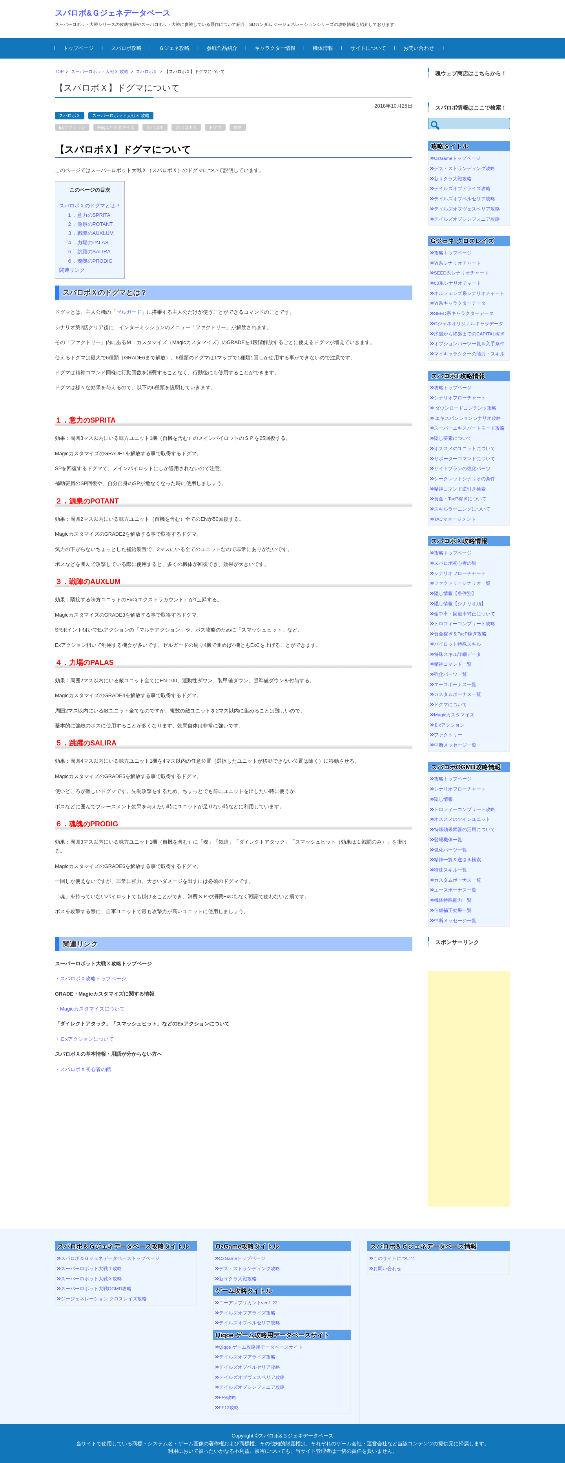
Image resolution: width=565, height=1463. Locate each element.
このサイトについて (394, 1258)
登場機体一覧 (448, 839)
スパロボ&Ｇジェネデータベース (112, 13)
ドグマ (215, 127)
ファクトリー (448, 734)
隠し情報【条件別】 (455, 593)
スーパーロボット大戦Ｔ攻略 (91, 1268)
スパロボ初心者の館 (455, 563)
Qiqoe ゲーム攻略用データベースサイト (261, 1346)
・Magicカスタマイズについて (90, 1009)
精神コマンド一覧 (453, 663)
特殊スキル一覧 (450, 869)
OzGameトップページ (457, 158)
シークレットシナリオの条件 (464, 478)
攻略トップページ (453, 252)
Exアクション (72, 127)
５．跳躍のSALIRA (89, 252)
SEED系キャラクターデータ (464, 313)
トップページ (79, 48)
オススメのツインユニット (462, 819)
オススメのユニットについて (464, 448)
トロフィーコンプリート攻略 (464, 623)
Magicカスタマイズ (116, 127)
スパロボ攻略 (126, 48)
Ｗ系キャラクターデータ (460, 303)
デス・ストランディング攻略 (464, 168)
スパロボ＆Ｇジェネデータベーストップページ (110, 1258)
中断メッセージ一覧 (455, 744)
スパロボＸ (146, 71)
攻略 (237, 127)
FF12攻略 (229, 1407)
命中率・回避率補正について (464, 613)
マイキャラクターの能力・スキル (469, 353)
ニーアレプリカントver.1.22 (248, 1302)
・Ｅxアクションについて (84, 1039)
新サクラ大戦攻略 (453, 178)
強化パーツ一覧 (450, 674)
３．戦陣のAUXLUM (90, 233)
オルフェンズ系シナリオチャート (469, 293)
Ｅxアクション (449, 724)
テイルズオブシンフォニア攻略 (467, 219)
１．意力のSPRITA (89, 215)
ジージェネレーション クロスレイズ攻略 (104, 1298)
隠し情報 (443, 799)
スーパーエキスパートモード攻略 (469, 427)
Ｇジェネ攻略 (174, 48)
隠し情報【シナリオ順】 (460, 603)
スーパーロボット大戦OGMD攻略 (96, 1288)
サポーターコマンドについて (464, 458)
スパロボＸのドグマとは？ (89, 206)
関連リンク (72, 270)
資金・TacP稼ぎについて (460, 498)
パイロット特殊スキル (457, 643)
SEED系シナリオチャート (461, 272)
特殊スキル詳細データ (457, 654)
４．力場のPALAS (88, 242)
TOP (59, 71)
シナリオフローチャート (460, 397)
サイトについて (368, 48)
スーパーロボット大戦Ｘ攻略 (91, 1278)
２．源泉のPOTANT (90, 224)
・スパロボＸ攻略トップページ (90, 978)
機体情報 (323, 48)
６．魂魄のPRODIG (90, 261)
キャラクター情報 (275, 48)
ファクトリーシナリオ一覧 (462, 583)
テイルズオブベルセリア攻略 (464, 198)
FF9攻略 (228, 1397)
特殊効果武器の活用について (464, 829)
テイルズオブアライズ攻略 (462, 188)
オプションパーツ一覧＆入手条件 (469, 343)
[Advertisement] (469, 1089)
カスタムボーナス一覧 (457, 694)
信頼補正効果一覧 (453, 910)
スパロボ (155, 127)
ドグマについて (450, 704)
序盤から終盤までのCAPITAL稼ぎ (469, 333)
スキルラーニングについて (462, 508)
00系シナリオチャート (457, 283)
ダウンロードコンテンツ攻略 (465, 407)
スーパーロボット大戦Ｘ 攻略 (99, 71)
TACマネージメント (455, 519)
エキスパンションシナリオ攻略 (467, 418)
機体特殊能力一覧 (453, 900)
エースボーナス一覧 (455, 684)
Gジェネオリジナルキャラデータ (468, 323)
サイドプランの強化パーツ (462, 468)
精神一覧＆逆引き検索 (457, 859)
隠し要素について (453, 438)
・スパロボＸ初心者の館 (83, 1069)
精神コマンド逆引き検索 (460, 488)
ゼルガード (129, 312)
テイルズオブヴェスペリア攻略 (467, 208)
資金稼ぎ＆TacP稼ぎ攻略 (460, 633)
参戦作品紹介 (222, 48)
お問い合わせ (419, 48)
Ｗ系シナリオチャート (457, 263)
